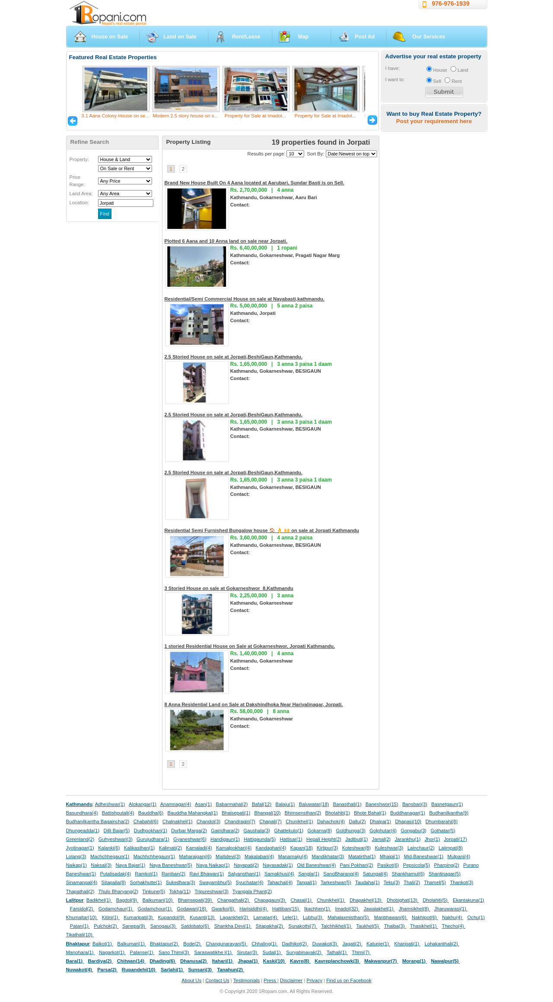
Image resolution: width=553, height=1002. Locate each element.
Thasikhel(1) (424, 926)
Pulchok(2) (106, 926)
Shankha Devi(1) (232, 926)
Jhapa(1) (248, 961)
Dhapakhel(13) (366, 900)
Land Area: (81, 193)
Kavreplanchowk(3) (337, 961)
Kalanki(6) (109, 847)
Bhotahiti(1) (337, 812)
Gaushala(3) (257, 830)
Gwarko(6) (223, 908)
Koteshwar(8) (356, 847)
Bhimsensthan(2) (303, 812)
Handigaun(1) (225, 839)
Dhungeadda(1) (83, 830)
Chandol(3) (208, 821)
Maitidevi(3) (228, 856)
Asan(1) (203, 804)
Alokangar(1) (142, 804)
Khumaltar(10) (82, 917)
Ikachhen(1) (317, 908)
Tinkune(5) (153, 891)
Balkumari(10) (158, 900)
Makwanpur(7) (381, 961)
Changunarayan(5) (226, 943)
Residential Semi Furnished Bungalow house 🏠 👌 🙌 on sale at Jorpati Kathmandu (262, 530)
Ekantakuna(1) (468, 900)
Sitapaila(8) (114, 882)
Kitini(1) (111, 917)
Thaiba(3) (395, 926)
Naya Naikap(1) (213, 865)
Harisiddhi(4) (253, 908)
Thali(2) (412, 882)
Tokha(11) (180, 891)
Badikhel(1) (99, 900)
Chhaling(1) (264, 943)
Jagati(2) (352, 943)
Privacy (314, 980)
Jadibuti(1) (356, 839)
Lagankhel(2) (234, 917)
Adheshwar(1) (110, 804)
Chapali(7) (270, 821)
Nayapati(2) (246, 865)
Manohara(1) (80, 952)
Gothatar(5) (442, 830)
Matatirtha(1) (361, 856)
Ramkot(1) (146, 873)
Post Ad (365, 37)
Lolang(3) (76, 856)
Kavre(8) (300, 961)
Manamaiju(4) (293, 856)
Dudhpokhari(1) (150, 830)
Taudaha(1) (367, 882)
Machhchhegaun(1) (154, 856)
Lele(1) (291, 917)
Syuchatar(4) (250, 882)
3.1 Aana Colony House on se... (115, 115)
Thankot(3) (461, 882)
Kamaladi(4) (199, 847)
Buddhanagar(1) (407, 812)
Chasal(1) (301, 900)
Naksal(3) (101, 865)
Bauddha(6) (150, 812)
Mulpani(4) (459, 856)
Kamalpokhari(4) (233, 847)
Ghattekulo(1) (288, 830)
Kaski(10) (274, 961)
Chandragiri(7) (239, 821)
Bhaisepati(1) (236, 812)
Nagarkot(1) (112, 952)
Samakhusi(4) (279, 873)
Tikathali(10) (80, 934)
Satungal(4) (375, 873)
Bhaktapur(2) (164, 943)
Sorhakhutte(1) (146, 882)
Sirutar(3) (247, 952)
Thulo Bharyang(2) (119, 891)
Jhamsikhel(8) (414, 908)
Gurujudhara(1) (153, 839)
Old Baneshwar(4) (316, 865)
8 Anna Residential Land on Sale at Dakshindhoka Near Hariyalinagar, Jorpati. (254, 704)
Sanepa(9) (134, 926)
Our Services (428, 37)
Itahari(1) (223, 961)
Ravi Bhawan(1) (207, 873)
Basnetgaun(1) (447, 804)
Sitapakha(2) (270, 926)
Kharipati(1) (407, 943)
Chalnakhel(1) (177, 821)
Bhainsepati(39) (195, 900)
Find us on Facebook (348, 980)
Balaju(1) (285, 804)
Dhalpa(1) (380, 821)
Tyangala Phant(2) (252, 891)
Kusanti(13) (203, 917)
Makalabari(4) (259, 856)
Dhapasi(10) (408, 821)
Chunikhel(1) (299, 821)
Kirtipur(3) (327, 847)
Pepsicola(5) (416, 865)
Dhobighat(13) (403, 900)
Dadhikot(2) (295, 943)
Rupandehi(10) (139, 969)
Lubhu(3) (313, 917)
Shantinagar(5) (445, 873)
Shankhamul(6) (408, 873)
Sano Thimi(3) (174, 952)
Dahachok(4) (331, 821)
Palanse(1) (142, 952)
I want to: (395, 79)
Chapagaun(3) (270, 900)
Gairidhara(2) (225, 830)
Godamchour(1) (155, 908)
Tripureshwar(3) (211, 891)
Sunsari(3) (200, 969)
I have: (392, 68)
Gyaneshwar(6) (189, 839)
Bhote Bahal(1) (370, 812)
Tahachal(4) (279, 882)
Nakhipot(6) (425, 917)
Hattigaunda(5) (260, 839)
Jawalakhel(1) (379, 908)
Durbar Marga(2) (189, 830)
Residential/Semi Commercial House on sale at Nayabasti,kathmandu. (245, 298)
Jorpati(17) (455, 839)
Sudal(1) (272, 952)
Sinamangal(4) (82, 882)
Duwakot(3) (325, 943)
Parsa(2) (107, 969)
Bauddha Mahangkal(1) (193, 812)
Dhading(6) (163, 961)
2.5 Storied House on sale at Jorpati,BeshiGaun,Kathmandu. (234, 356)
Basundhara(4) (82, 812)
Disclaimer (291, 980)
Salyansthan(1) (244, 873)
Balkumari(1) (131, 943)
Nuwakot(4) (79, 969)
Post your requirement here (434, 121)
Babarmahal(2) (232, 804)
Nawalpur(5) (445, 961)
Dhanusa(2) (194, 961)
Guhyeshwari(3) (116, 839)
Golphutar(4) (383, 830)
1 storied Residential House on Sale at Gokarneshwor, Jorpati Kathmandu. (250, 646)
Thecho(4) (453, 926)
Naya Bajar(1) (131, 865)
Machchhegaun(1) (109, 856)
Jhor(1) (432, 839)
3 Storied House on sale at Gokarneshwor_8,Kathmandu (229, 588)
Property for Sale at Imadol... (255, 115)
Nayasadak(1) (278, 865)
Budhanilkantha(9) (448, 812)
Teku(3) (392, 882)
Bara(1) (75, 961)
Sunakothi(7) (302, 926)
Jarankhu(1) (408, 839)
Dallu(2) (357, 821)
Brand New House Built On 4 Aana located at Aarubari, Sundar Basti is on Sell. (254, 182)
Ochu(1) (476, 917)
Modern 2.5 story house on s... (185, 115)
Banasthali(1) (347, 804)
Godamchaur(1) (116, 908)
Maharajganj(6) (195, 856)
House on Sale (110, 37)
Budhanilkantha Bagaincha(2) (98, 821)
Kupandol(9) (172, 917)
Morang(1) (414, 961)
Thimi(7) (361, 952)
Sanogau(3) (163, 926)
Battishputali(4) (118, 812)
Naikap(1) (76, 865)
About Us (191, 980)
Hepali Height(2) (323, 839)
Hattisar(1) (291, 839)
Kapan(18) (301, 847)
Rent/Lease (246, 37)
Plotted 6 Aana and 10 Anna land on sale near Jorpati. (226, 241)
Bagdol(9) (127, 900)
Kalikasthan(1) (139, 847)
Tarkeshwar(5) (336, 882)
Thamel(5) (435, 882)
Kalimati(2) (170, 847)
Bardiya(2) (100, 961)
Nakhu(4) (452, 917)
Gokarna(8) (320, 830)
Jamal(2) (381, 839)
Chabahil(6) (146, 821)
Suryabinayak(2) (304, 952)
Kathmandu (79, 804)
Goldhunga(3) (350, 830)
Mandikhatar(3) (328, 856)
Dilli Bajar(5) (117, 830)
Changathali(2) (234, 900)
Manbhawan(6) (391, 917)
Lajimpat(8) (451, 847)
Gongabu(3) (413, 830)
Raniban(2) (173, 873)
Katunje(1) (378, 943)
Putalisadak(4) (115, 873)
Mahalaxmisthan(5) (348, 917)
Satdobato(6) (195, 926)
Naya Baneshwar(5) (170, 865)
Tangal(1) (306, 882)
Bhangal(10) (267, 812)
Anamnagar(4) (175, 804)
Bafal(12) (261, 804)
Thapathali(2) (80, 891)
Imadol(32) (347, 908)
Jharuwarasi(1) (450, 908)
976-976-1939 (451, 3)
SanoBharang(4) (341, 873)
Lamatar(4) (266, 917)
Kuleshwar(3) (389, 847)
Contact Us (217, 980)
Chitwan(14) (131, 961)
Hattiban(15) (286, 908)
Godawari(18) (192, 908)
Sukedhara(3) (180, 882)
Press (270, 980)
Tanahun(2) (231, 969)
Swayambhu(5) (215, 882)
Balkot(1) (102, 943)
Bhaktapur (78, 943)
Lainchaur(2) (421, 847)
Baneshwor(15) (381, 804)
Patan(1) (80, 926)
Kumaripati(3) (139, 917)
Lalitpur (75, 900)
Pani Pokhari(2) (356, 865)
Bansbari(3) (414, 804)
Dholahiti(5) (435, 900)
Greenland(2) (80, 839)
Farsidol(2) (82, 908)
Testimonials (246, 980)
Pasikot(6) (388, 865)
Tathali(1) (337, 952)
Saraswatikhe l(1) (213, 952)
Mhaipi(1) (390, 856)
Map (303, 37)
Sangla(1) (308, 873)
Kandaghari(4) (271, 847)
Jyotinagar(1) (80, 847)
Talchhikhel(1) (336, 926)
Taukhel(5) (368, 926)
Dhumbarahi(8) (442, 821)
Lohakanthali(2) (442, 943)
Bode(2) (192, 943)
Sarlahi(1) (172, 969)
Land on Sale (180, 37)
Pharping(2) (446, 865)
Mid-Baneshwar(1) (423, 856)
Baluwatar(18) (314, 804)
